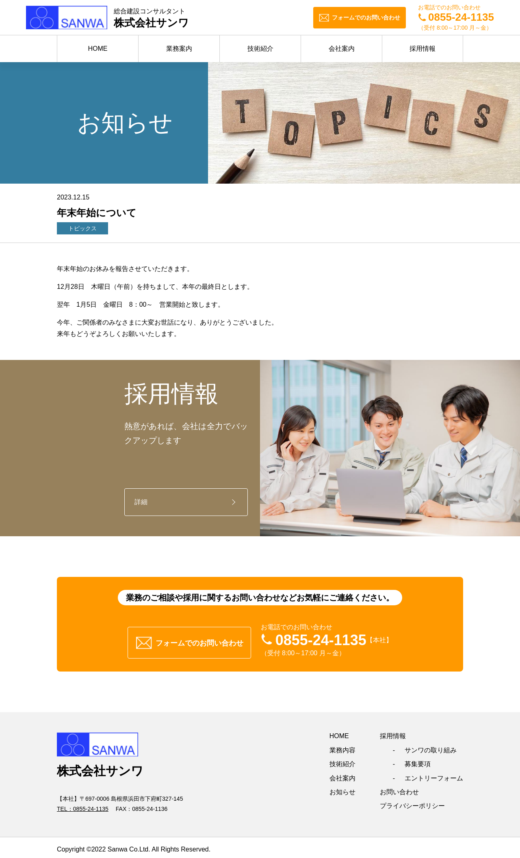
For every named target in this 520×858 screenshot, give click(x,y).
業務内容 (342, 746)
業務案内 (179, 48)
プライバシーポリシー (412, 802)
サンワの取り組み (431, 746)
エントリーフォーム (434, 774)
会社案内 (342, 48)
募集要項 (418, 760)
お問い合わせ (399, 788)
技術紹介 (260, 48)
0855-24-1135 (90, 805)
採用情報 (423, 48)
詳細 (140, 501)
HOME (98, 48)
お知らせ (342, 788)
